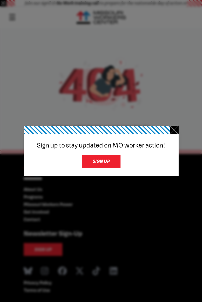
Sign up (101, 161)
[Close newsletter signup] (174, 130)
